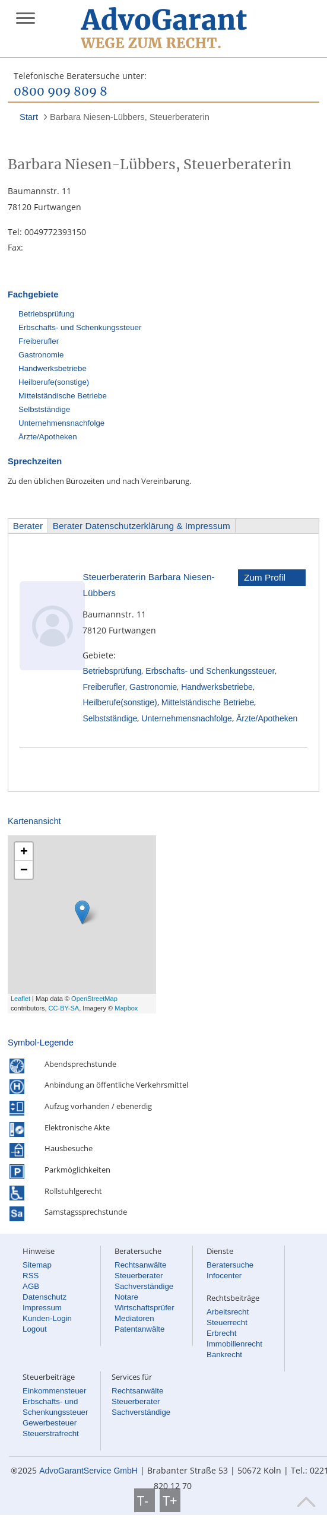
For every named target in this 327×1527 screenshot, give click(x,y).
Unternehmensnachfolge (61, 423)
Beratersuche (230, 1264)
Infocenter (224, 1275)
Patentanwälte (139, 1329)
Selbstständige (44, 409)
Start (29, 117)
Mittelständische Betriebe (62, 395)
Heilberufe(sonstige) (53, 382)
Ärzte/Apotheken (47, 436)
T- (144, 1500)
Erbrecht (221, 1333)
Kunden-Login (47, 1318)
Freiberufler (38, 341)
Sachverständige (144, 1286)
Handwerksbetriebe (52, 368)
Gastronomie (41, 354)
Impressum (42, 1307)
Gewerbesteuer (50, 1422)
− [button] (24, 869)
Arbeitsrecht (228, 1311)
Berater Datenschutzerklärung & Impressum (141, 526)
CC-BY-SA (64, 1008)
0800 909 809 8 (60, 92)
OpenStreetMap (94, 998)
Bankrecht (224, 1354)
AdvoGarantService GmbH (88, 1470)
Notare (126, 1296)
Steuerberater (139, 1275)
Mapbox (126, 1008)
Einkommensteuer (54, 1390)
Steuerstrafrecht (51, 1433)
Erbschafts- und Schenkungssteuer (79, 327)
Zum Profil (264, 577)
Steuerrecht (227, 1322)
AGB (31, 1286)
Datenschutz (44, 1296)
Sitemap (37, 1264)
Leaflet (20, 998)
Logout (35, 1329)
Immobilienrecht (234, 1343)
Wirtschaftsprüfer (144, 1307)
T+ (170, 1500)
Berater (28, 526)
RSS (31, 1275)
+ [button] (24, 851)
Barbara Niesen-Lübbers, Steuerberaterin (129, 117)
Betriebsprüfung (46, 313)
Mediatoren (134, 1318)
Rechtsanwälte (140, 1264)
